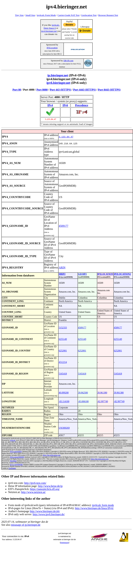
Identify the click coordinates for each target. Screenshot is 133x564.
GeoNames (12, 468)
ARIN (62, 267)
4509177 (63, 225)
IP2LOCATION (105, 274)
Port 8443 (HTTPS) (109, 89)
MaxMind (13, 461)
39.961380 (102, 392)
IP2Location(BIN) (16, 451)
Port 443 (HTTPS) (60, 89)
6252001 (63, 350)
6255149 (63, 339)
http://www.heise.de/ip (50, 486)
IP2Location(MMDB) (17, 457)
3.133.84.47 (66, 136)
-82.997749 (102, 401)
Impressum (64, 543)
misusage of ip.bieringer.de (25, 524)
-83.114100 (64, 401)
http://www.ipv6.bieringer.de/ (49, 514)
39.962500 (83, 392)
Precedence (81, 105)
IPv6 (65, 105)
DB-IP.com (68, 60)
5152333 (63, 327)
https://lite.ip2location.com (51, 455)
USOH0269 (64, 428)
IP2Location (52, 47)
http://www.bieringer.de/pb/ (45, 511)
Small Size (30, 15)
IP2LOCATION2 (122, 274)
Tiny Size (19, 15)
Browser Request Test (108, 15)
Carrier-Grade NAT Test (69, 15)
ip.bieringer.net (58, 75)
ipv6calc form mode (103, 505)
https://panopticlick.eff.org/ (45, 489)
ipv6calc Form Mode (46, 15)
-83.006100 (83, 401)
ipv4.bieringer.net (49, 31)
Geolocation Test (89, 15)
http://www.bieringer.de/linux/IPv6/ (94, 508)
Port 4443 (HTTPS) (84, 89)
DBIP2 (62, 274)
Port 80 (17, 89)
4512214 (63, 362)
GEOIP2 (82, 274)
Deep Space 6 (50, 28)
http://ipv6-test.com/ (35, 483)
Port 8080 (42, 89)
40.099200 (64, 392)
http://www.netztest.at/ (33, 492)
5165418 (63, 373)
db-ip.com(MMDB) (16, 464)
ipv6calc (55, 25)
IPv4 (50, 105)
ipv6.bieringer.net (58, 83)
